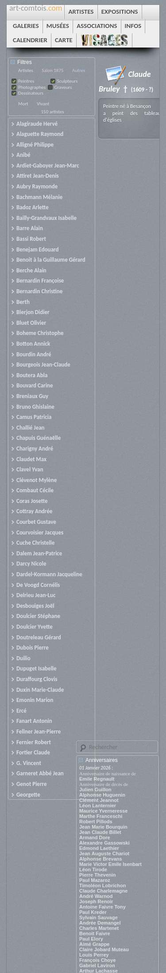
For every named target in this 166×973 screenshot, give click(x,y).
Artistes (25, 70)
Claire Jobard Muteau (104, 949)
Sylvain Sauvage (98, 917)
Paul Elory (91, 938)
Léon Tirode (93, 869)
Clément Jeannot (99, 800)
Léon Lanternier (97, 805)
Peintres (26, 81)
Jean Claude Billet (100, 832)
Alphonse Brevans (100, 858)
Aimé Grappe (94, 944)
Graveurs (63, 87)
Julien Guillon (95, 789)
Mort (23, 103)
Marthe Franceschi (100, 816)
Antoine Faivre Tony (102, 906)
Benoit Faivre (94, 933)
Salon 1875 (52, 70)
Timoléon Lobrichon (102, 885)
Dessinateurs (30, 93)
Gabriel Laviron (97, 965)
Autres (78, 70)
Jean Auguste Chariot (104, 853)
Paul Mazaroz (94, 880)
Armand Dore (94, 837)
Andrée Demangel (100, 922)
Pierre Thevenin (97, 874)
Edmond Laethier (99, 848)
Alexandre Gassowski (104, 842)
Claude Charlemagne (103, 890)
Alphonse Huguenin (102, 795)
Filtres (24, 62)
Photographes (32, 87)
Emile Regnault (96, 779)
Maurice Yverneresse (103, 810)
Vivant (43, 103)
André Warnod (95, 896)
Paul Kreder (93, 912)
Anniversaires (101, 760)
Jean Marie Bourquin (103, 826)
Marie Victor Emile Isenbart (110, 864)
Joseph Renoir (96, 901)
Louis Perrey (94, 954)
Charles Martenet (99, 928)
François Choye (97, 960)
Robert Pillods (95, 821)
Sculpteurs (67, 81)
